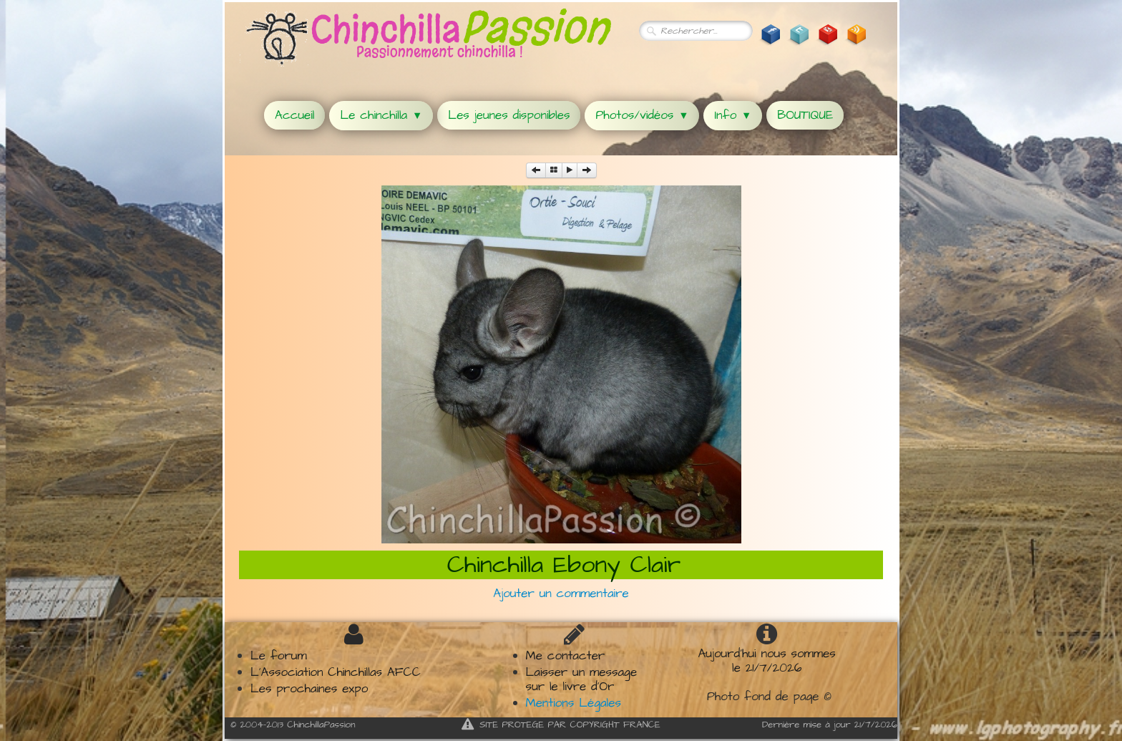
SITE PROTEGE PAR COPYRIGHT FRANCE (561, 724)
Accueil (294, 115)
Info (732, 115)
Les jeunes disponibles (509, 115)
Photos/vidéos (641, 115)
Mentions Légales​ (573, 703)
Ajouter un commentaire (560, 593)
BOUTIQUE (805, 115)
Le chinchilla (381, 115)
